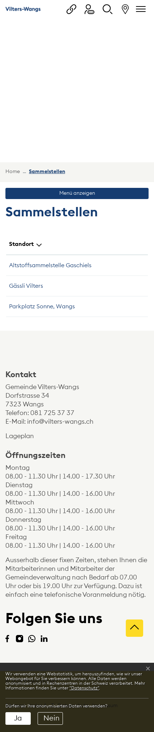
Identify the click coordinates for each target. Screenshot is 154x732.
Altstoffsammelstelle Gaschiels (50, 265)
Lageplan (25, 436)
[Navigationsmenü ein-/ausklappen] (140, 9)
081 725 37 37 (52, 413)
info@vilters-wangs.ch (60, 421)
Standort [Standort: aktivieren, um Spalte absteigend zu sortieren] (21, 244)
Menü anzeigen (77, 193)
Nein (51, 718)
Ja (18, 718)
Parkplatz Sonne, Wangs (42, 306)
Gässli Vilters (26, 286)
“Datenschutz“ (84, 688)
